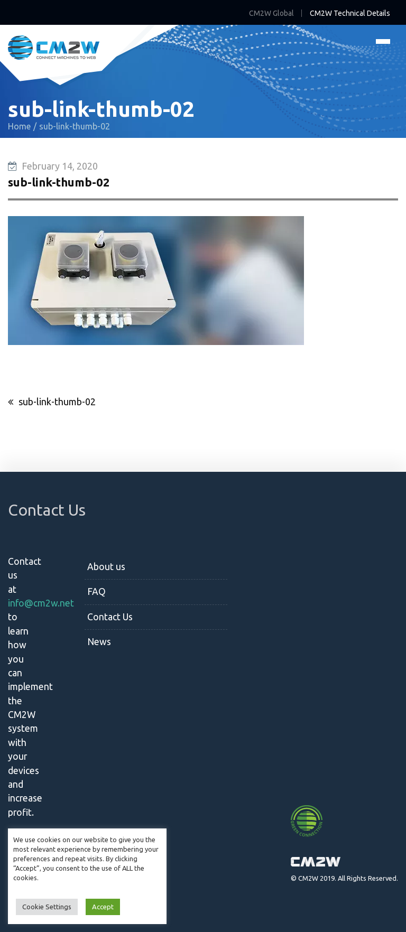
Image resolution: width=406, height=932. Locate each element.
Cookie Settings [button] (46, 906)
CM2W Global (271, 13)
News (99, 642)
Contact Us (110, 617)
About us (106, 567)
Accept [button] (103, 906)
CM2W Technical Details (350, 13)
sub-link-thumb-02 (57, 401)
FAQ (96, 591)
